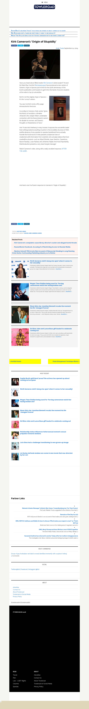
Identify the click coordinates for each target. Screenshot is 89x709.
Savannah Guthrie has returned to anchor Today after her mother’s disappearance (51, 536)
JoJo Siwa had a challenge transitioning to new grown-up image (44, 442)
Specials (16, 686)
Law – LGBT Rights (19, 681)
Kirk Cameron (47, 83)
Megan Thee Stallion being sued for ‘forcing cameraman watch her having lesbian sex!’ (38, 35)
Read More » (59, 269)
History (19, 231)
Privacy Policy (17, 596)
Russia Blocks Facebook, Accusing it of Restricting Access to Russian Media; (42, 247)
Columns (16, 684)
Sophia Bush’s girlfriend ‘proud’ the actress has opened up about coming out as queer (38, 30)
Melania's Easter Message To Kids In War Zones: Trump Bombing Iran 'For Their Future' (50, 508)
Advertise (16, 587)
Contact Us (16, 590)
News (24, 231)
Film (14, 678)
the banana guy (40, 85)
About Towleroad (18, 592)
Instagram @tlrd (34, 569)
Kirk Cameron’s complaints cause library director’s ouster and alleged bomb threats (45, 243)
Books (26, 233)
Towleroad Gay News (44, 7)
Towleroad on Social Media (21, 594)
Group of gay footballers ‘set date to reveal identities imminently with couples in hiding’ (39, 553)
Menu (46, 2)
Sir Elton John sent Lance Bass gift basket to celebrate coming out (45, 421)
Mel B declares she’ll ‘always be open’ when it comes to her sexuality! (33, 33)
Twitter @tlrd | (16, 569)
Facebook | (25, 569)
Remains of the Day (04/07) (69, 514)
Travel (15, 675)
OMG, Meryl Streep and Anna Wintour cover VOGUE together (58, 529)
